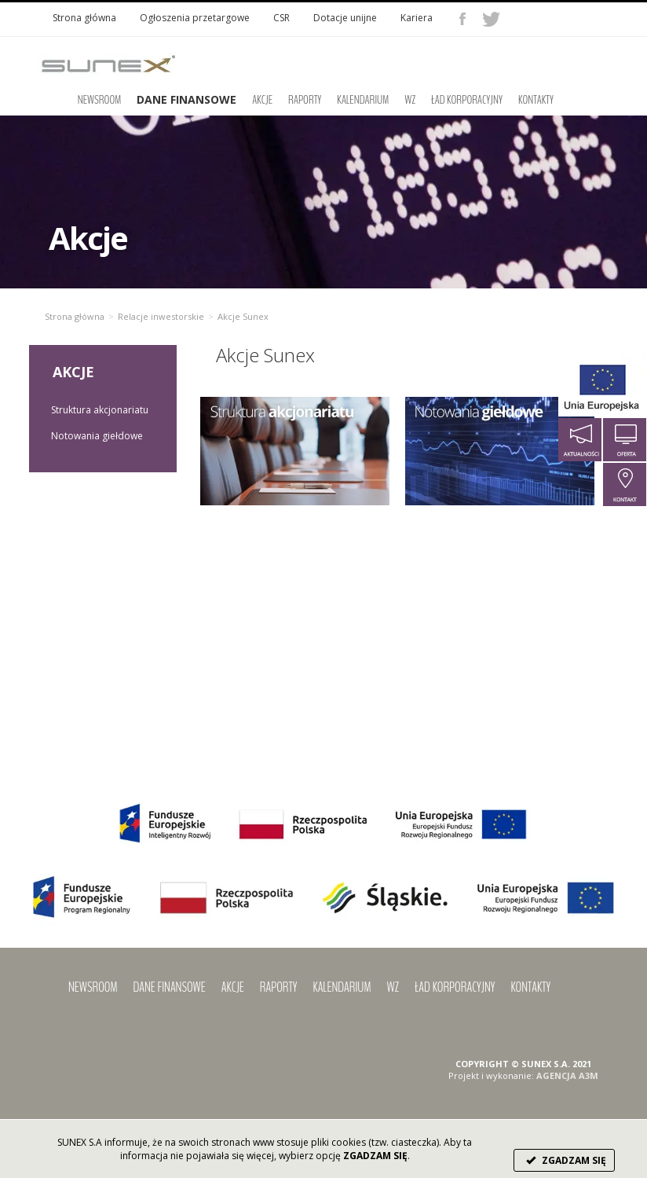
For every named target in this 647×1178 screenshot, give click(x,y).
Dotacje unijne (345, 17)
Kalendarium (363, 99)
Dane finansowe (169, 987)
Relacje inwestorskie (161, 316)
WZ (409, 99)
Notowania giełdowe (97, 435)
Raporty (304, 99)
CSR (281, 17)
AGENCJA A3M (567, 1075)
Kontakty (536, 99)
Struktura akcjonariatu (99, 410)
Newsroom (100, 99)
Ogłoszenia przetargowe (195, 17)
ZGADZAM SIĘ (564, 1160)
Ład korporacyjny (467, 99)
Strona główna (84, 17)
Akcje (262, 99)
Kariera (416, 17)
